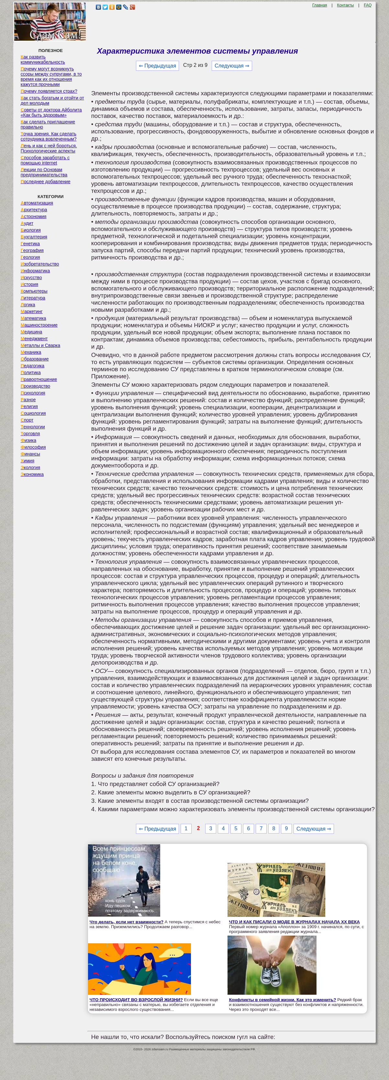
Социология (33, 413)
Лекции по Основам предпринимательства (44, 172)
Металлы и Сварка (40, 345)
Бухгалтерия (34, 236)
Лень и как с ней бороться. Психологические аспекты (49, 148)
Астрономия (34, 216)
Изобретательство (40, 264)
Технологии (33, 426)
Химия (27, 460)
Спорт (27, 420)
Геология (30, 257)
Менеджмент (34, 338)
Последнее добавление (46, 181)
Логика (28, 304)
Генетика (30, 243)
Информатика (35, 270)
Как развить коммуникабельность (43, 59)
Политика (31, 372)
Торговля (30, 433)
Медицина (31, 331)
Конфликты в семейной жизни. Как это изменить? (282, 999)
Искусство (31, 277)
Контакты (345, 5)
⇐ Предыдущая (157, 65)
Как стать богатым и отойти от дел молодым (52, 100)
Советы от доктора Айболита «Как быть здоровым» (51, 112)
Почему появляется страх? (49, 91)
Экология (30, 467)
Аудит (27, 223)
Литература (33, 297)
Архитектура (34, 209)
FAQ (368, 5)
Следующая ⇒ (232, 65)
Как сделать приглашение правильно (48, 124)
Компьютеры (34, 291)
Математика (33, 318)
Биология (31, 230)
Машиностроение (39, 325)
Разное (28, 399)
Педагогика (32, 365)
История (29, 284)
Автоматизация (37, 202)
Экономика (32, 474)
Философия (33, 447)
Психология (33, 392)
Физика (28, 440)
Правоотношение (39, 379)
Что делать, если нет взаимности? (126, 921)
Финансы (30, 453)
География (32, 250)
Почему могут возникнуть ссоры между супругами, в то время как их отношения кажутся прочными (51, 76)
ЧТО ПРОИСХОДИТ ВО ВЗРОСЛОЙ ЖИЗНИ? (136, 999)
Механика (31, 352)
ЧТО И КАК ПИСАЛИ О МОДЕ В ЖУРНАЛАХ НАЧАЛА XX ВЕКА (294, 921)
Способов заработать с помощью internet (45, 160)
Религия (29, 406)
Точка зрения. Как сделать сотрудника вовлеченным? (49, 136)
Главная (319, 5)
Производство (35, 386)
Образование (35, 359)
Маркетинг (32, 311)
